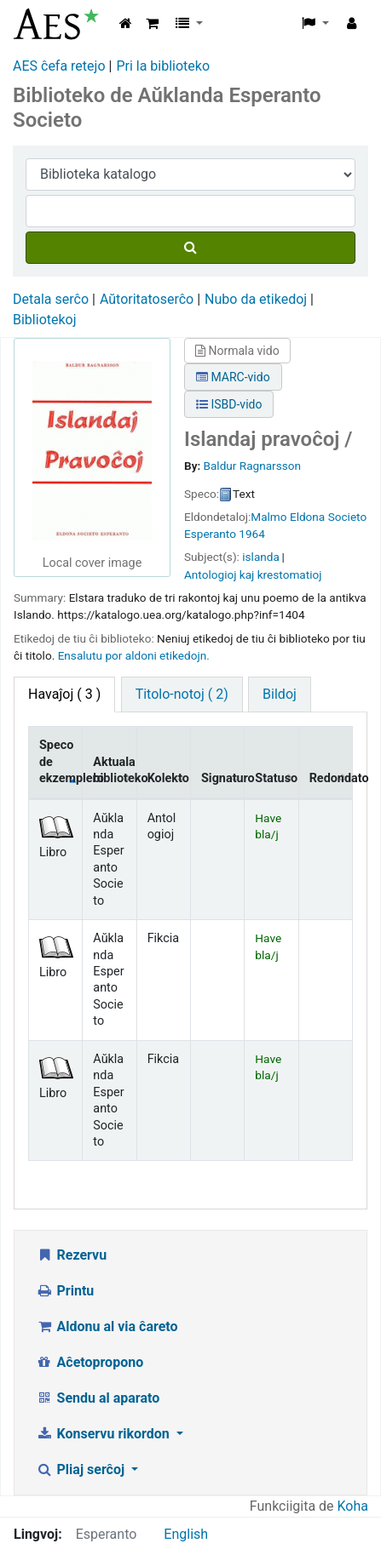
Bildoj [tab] (280, 694)
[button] (152, 24)
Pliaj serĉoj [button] (82, 1469)
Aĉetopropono (89, 1362)
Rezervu (71, 1255)
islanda (261, 556)
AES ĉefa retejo (59, 66)
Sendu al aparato (97, 1398)
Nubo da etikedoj (256, 299)
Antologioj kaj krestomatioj (252, 574)
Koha (353, 1506)
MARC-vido (233, 377)
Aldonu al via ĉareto (107, 1326)
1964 (252, 533)
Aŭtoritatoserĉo (146, 299)
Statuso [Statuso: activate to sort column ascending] (276, 778)
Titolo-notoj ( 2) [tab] (182, 694)
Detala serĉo (51, 299)
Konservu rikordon (104, 1434)
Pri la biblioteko (163, 66)
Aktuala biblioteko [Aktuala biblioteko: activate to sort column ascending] (114, 770)
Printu (65, 1291)
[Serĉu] (190, 248)
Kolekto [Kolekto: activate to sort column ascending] (168, 778)
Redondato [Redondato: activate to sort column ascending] (331, 778)
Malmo (268, 516)
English (186, 1534)
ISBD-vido (229, 404)
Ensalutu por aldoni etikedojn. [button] (134, 655)
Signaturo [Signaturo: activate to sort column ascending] (223, 778)
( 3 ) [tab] (64, 694)
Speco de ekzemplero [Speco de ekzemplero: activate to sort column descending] (61, 762)
